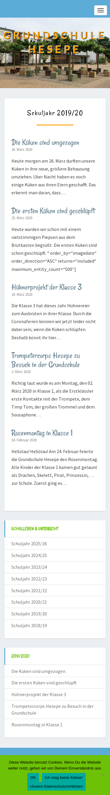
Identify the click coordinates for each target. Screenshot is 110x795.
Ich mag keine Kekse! (64, 777)
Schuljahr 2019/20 (29, 614)
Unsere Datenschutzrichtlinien (56, 786)
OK (33, 777)
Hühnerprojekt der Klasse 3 (46, 287)
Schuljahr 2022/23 (29, 579)
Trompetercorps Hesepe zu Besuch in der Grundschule (45, 359)
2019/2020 (20, 656)
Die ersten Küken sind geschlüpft (53, 211)
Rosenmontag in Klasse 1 (41, 433)
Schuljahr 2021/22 (29, 590)
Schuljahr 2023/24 (29, 567)
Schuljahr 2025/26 (29, 543)
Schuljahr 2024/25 (29, 555)
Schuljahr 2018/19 (29, 625)
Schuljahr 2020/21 (29, 602)
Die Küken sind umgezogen (45, 142)
